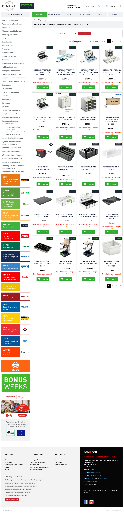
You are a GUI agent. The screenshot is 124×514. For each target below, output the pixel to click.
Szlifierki (5, 107)
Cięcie (4, 38)
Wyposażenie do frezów (12, 155)
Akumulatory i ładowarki (12, 31)
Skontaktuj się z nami (12, 499)
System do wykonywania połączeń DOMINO (12, 143)
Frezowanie (7, 49)
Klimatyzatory (8, 52)
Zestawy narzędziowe (11, 162)
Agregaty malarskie (10, 20)
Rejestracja (58, 460)
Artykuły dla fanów (10, 34)
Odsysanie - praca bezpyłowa (14, 78)
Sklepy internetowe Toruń (113, 510)
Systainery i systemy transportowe (10, 122)
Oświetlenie (7, 89)
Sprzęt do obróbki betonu (12, 138)
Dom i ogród (7, 42)
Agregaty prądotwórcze (12, 24)
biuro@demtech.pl (73, 7)
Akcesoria (6, 27)
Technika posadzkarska (11, 148)
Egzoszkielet (7, 45)
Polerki (5, 96)
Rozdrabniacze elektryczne (13, 172)
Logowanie (58, 462)
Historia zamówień (61, 465)
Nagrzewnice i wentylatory (13, 63)
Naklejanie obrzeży (10, 67)
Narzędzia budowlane (11, 71)
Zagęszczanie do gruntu (12, 158)
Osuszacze (6, 85)
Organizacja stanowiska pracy (14, 81)
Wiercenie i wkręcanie (11, 151)
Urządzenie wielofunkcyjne (13, 114)
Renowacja (6, 99)
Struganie (6, 103)
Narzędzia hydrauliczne (11, 74)
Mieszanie (6, 60)
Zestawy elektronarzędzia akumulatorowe (13, 167)
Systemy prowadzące (11, 117)
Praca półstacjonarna (10, 92)
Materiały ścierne (9, 56)
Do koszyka (44, 90)
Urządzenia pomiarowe (11, 110)
